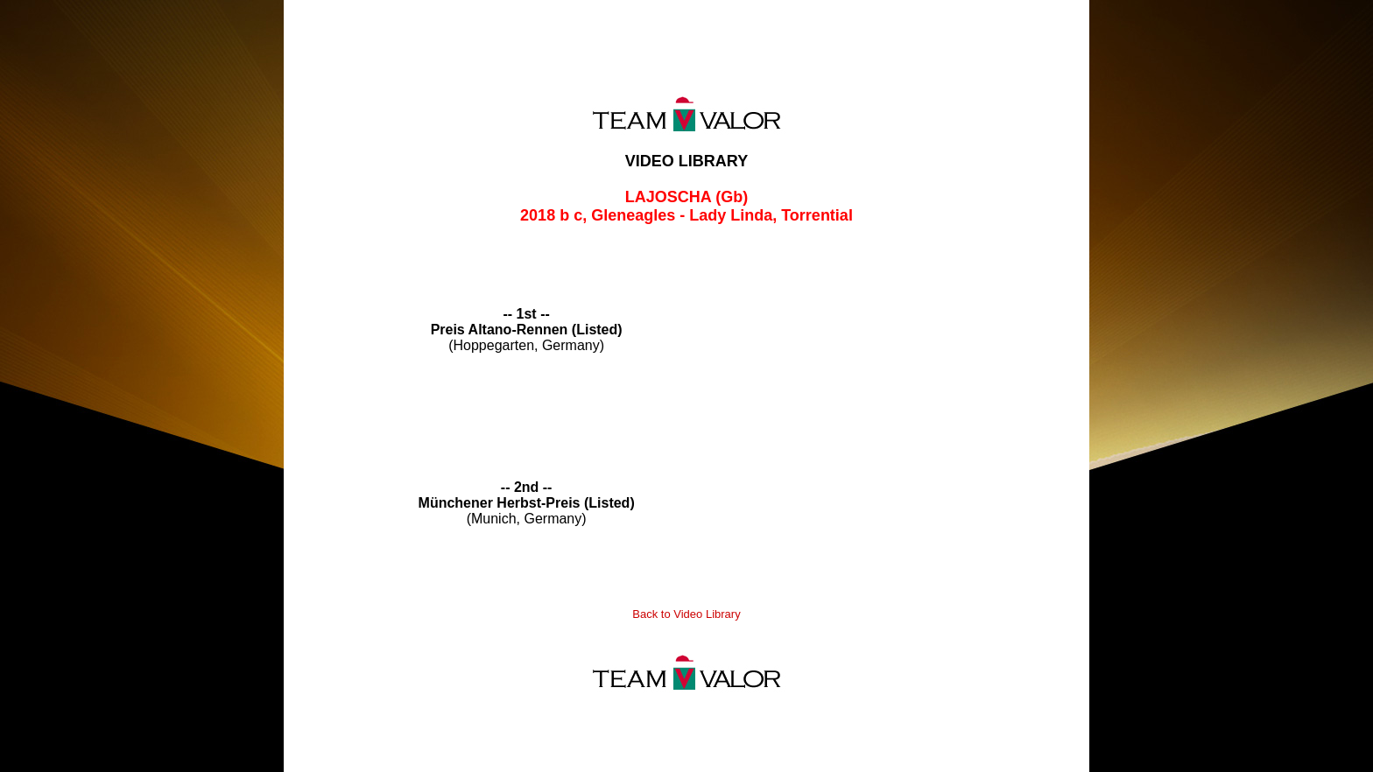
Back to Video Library (686, 614)
